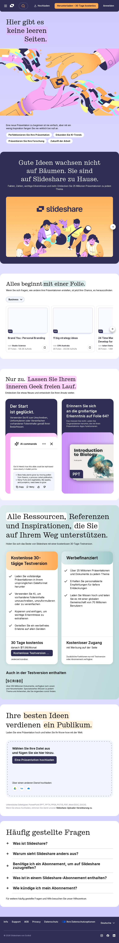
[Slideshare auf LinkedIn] (114, 935)
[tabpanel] (59, 227)
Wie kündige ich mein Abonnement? (41, 888)
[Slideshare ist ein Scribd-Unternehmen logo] (12, 6)
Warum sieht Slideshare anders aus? (42, 853)
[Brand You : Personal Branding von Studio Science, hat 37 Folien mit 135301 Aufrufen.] (28, 329)
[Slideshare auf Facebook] (108, 935)
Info (6, 921)
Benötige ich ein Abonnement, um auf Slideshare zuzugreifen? (53, 866)
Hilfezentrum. (80, 898)
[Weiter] (113, 227)
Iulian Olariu (107, 345)
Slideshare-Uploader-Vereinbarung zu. (74, 808)
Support (16, 921)
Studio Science (19, 345)
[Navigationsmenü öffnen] (5, 6)
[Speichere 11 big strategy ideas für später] (90, 347)
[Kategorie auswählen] (15, 299)
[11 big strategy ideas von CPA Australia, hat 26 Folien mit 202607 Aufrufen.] (73, 329)
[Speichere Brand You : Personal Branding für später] (45, 347)
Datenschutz (51, 921)
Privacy (36, 921)
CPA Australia (63, 345)
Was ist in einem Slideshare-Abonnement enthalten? (56, 878)
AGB (26, 921)
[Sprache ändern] (108, 923)
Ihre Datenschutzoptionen (78, 922)
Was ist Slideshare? (27, 843)
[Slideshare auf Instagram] (101, 935)
